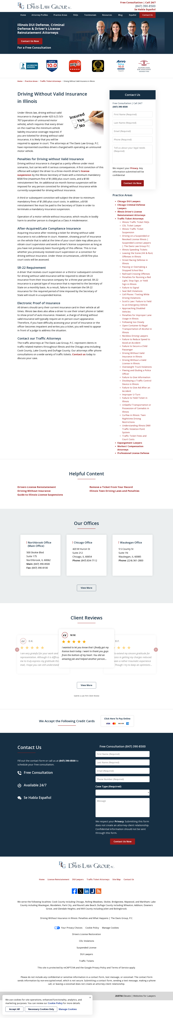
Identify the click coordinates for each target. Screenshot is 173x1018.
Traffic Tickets (86, 960)
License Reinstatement (58, 879)
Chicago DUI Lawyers (128, 201)
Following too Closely (133, 322)
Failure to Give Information (136, 377)
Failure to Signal (130, 287)
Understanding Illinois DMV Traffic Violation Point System (136, 429)
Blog (120, 15)
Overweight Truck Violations (137, 366)
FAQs (75, 15)
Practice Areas (60, 15)
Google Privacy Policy (95, 967)
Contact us (79, 354)
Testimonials (90, 15)
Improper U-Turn (131, 394)
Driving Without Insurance (34, 490)
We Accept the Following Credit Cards (67, 721)
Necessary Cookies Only (41, 1009)
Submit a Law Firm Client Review (86, 696)
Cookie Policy (92, 927)
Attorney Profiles (40, 15)
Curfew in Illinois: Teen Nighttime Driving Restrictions (134, 418)
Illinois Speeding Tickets (134, 249)
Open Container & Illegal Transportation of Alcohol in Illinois (137, 329)
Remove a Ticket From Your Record (111, 487)
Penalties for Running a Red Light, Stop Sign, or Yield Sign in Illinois (136, 281)
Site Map (116, 879)
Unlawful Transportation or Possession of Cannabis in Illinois (136, 408)
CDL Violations (86, 940)
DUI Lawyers (78, 879)
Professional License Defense (133, 453)
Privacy (134, 168)
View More (86, 587)
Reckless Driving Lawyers (135, 335)
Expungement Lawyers (129, 442)
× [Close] (90, 997)
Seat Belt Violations (132, 291)
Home (23, 15)
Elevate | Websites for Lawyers (135, 995)
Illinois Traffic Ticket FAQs (135, 222)
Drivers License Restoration (86, 934)
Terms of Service (120, 967)
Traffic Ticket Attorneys (50, 81)
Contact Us (147, 15)
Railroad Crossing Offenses (136, 273)
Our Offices (86, 523)
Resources (107, 15)
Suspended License (86, 947)
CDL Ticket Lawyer (131, 225)
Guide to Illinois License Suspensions (40, 494)
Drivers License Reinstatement (36, 487)
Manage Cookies (110, 927)
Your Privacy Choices (68, 927)
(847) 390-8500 (145, 6)
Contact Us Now (30, 41)
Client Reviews (86, 618)
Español (132, 15)
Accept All (14, 1009)
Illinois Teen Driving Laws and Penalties (114, 490)
